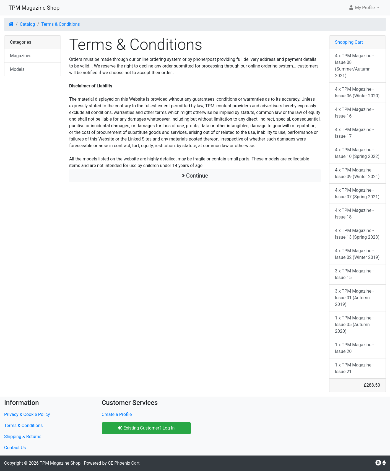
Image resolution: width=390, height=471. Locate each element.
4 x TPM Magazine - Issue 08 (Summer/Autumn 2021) (354, 65)
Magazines (21, 55)
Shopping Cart (349, 42)
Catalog (27, 24)
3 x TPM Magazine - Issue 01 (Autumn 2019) (354, 297)
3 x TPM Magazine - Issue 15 (354, 274)
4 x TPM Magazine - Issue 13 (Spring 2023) (357, 234)
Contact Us (15, 447)
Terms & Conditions (60, 24)
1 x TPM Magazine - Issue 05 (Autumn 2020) (354, 324)
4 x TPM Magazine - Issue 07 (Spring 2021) (357, 193)
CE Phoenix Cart (124, 463)
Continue (195, 175)
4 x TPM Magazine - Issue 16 (354, 113)
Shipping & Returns (22, 436)
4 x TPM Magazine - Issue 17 (354, 133)
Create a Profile (117, 414)
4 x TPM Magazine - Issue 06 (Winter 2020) (357, 92)
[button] (363, 7)
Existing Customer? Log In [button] (146, 428)
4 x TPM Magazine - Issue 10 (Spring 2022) (357, 153)
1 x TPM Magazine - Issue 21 (354, 368)
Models (17, 69)
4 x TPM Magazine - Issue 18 (354, 214)
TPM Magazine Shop (34, 7)
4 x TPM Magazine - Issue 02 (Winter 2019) (357, 254)
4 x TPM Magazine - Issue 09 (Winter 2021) (357, 173)
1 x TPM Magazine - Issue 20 (354, 348)
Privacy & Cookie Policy (27, 414)
